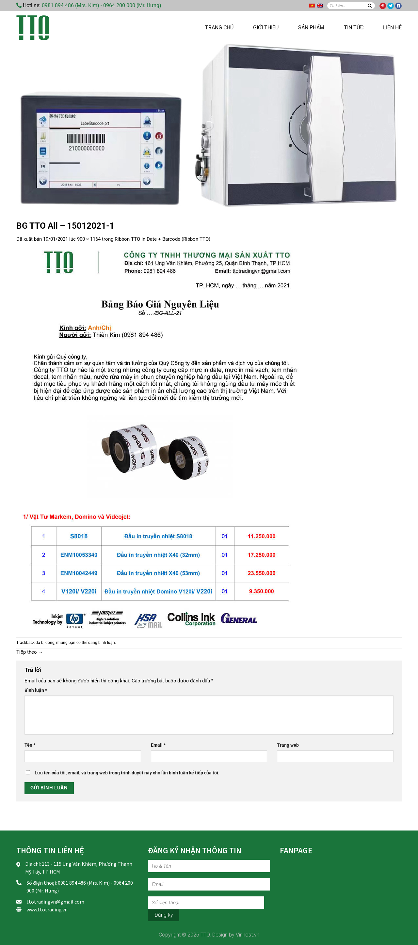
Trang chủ (219, 27)
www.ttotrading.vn (47, 909)
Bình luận (35, 690)
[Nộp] (369, 5)
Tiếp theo (29, 652)
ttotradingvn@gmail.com (55, 901)
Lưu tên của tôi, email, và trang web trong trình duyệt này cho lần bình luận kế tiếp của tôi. (127, 772)
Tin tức (353, 27)
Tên (29, 745)
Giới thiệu (266, 27)
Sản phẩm (311, 27)
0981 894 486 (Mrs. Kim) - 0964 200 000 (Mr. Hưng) (101, 5)
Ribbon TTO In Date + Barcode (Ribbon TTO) (162, 239)
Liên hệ (392, 27)
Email (158, 745)
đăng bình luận (101, 642)
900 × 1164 (89, 239)
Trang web (288, 745)
